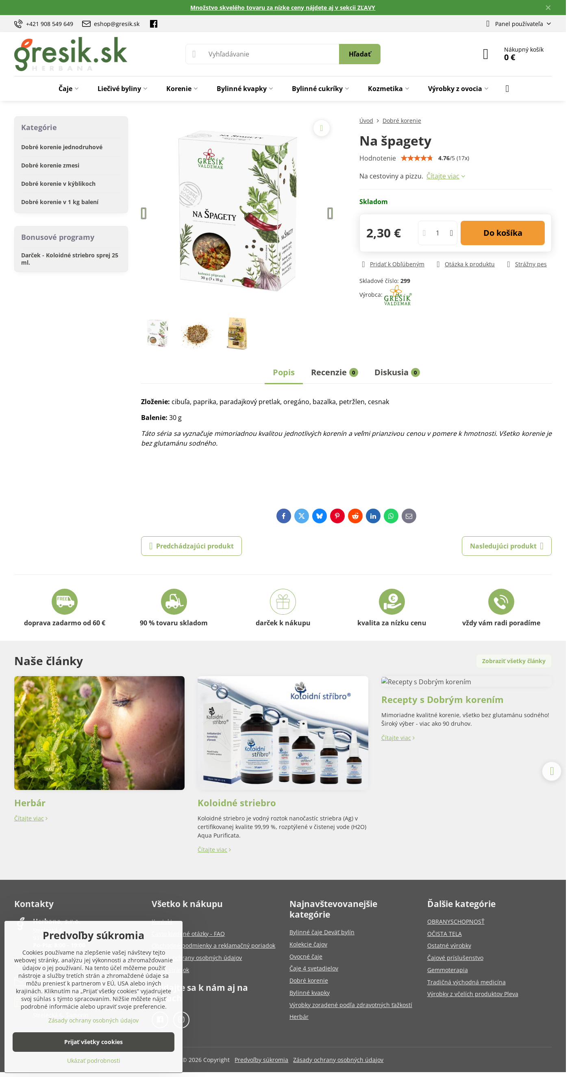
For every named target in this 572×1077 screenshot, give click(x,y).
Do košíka (502, 232)
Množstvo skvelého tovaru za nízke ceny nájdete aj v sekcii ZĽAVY (282, 7)
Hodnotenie (377, 158)
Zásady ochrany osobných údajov (338, 1060)
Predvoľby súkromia (261, 1060)
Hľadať (360, 54)
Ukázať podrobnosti (93, 1060)
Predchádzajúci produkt (191, 546)
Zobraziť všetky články (514, 661)
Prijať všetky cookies (93, 1042)
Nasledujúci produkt (507, 546)
